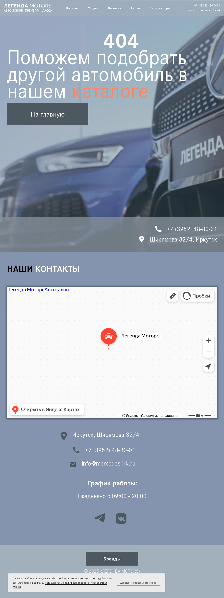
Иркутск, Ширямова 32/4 (203, 10)
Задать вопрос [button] (160, 8)
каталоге (110, 91)
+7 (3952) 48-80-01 (207, 5)
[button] (112, 559)
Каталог (72, 8)
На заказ (114, 8)
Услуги (93, 8)
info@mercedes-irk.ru (109, 463)
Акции (135, 8)
